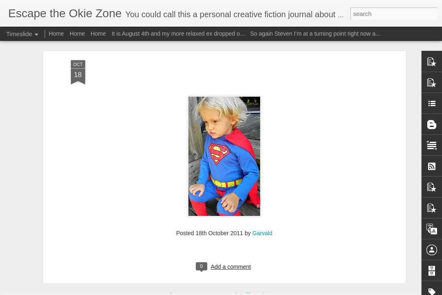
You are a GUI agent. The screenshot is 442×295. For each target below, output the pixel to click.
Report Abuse (270, 290)
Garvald (262, 187)
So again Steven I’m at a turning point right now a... (315, 33)
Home (56, 33)
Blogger (246, 290)
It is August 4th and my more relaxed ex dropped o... (178, 33)
